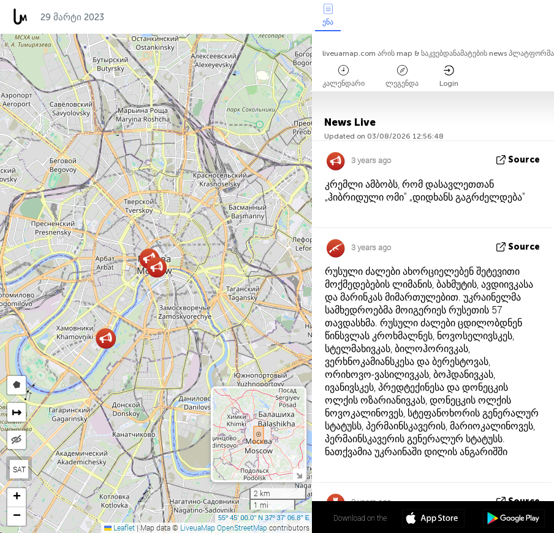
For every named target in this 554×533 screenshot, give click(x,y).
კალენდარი (343, 76)
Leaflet (119, 527)
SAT (19, 469)
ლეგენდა (402, 76)
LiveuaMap (197, 527)
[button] (106, 338)
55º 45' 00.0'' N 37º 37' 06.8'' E (263, 517)
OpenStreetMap (242, 527)
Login (448, 76)
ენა (327, 15)
